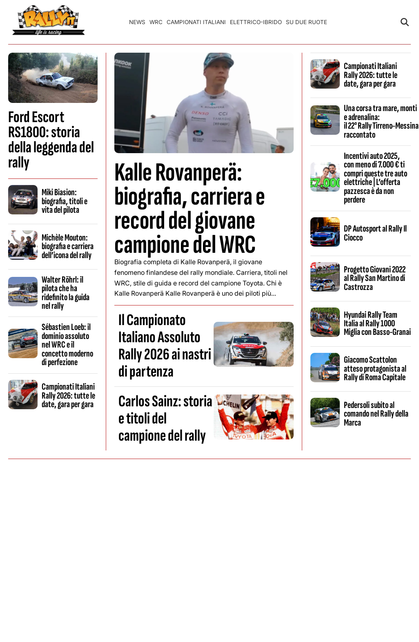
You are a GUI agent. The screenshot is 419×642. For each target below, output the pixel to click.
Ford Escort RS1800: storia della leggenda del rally (51, 139)
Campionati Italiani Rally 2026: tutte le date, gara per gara (68, 395)
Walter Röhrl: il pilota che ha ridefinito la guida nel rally (65, 293)
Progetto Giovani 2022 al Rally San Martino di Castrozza (375, 278)
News (137, 22)
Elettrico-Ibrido (256, 22)
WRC (156, 22)
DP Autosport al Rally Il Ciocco (375, 233)
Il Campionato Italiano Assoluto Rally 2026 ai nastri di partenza (164, 345)
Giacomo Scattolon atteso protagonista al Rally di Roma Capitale (375, 368)
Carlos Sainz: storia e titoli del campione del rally (165, 419)
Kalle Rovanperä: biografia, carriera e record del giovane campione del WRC (189, 209)
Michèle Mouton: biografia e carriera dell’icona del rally (68, 246)
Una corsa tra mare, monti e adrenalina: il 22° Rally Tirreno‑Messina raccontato (381, 121)
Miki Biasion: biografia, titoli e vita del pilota (64, 201)
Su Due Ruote (306, 22)
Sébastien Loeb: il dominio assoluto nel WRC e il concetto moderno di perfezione (67, 344)
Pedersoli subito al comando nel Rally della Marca (376, 413)
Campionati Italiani (196, 22)
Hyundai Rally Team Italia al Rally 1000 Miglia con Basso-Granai (377, 323)
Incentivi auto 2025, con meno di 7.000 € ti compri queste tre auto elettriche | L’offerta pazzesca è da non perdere (375, 177)
